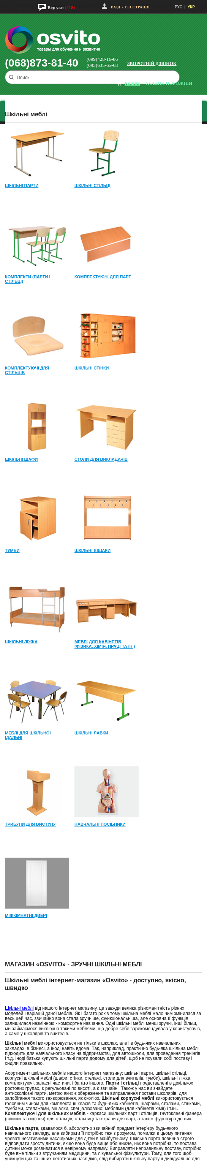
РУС (178, 7)
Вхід (115, 7)
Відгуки (55, 7)
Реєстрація (137, 7)
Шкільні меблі (19, 1008)
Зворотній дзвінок (152, 63)
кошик (132, 83)
